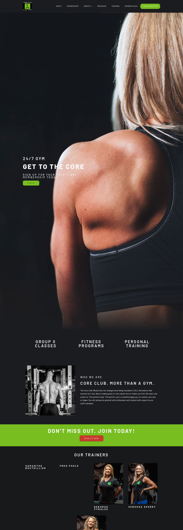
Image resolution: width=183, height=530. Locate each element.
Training (115, 6)
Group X (87, 6)
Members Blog (131, 6)
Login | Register (150, 6)
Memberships (73, 6)
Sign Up (31, 183)
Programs (101, 6)
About (59, 6)
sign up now (91, 438)
